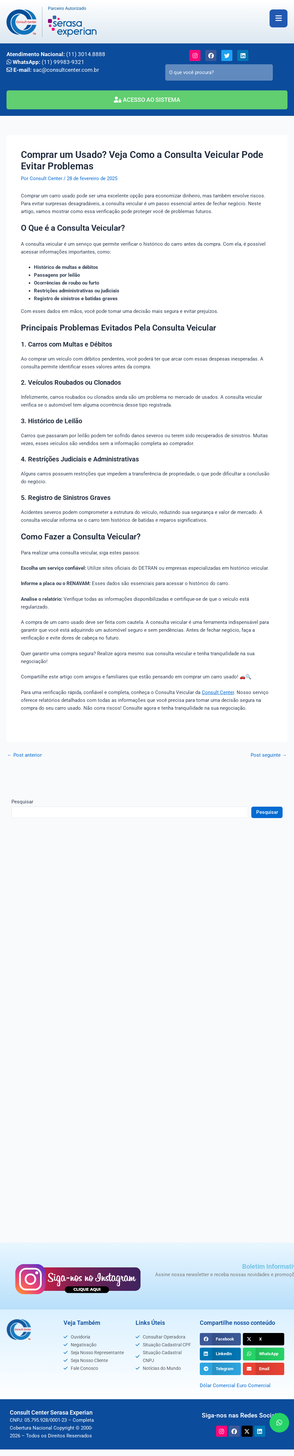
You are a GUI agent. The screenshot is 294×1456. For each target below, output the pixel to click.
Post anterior (24, 754)
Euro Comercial (254, 1385)
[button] (220, 1339)
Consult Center (218, 692)
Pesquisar (22, 801)
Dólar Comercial (217, 1385)
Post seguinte (269, 754)
